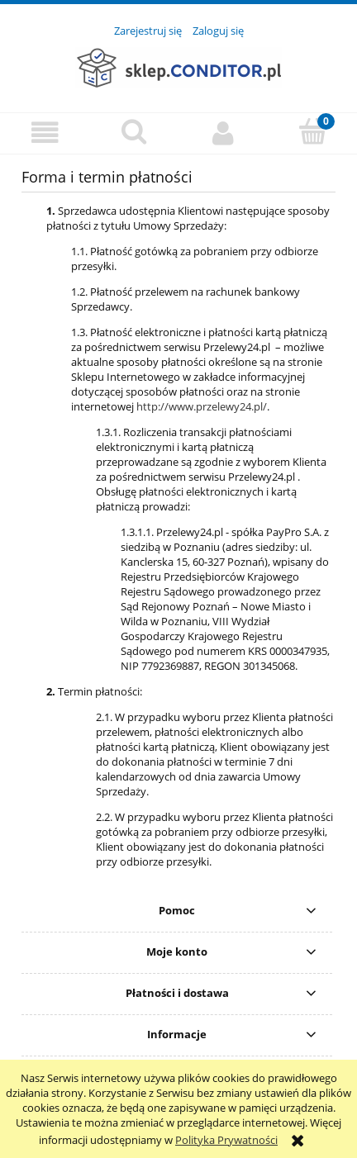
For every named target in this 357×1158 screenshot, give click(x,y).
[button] (44, 132)
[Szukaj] (133, 131)
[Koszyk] (312, 131)
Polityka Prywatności (226, 1139)
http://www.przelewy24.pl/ (201, 406)
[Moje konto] (223, 132)
